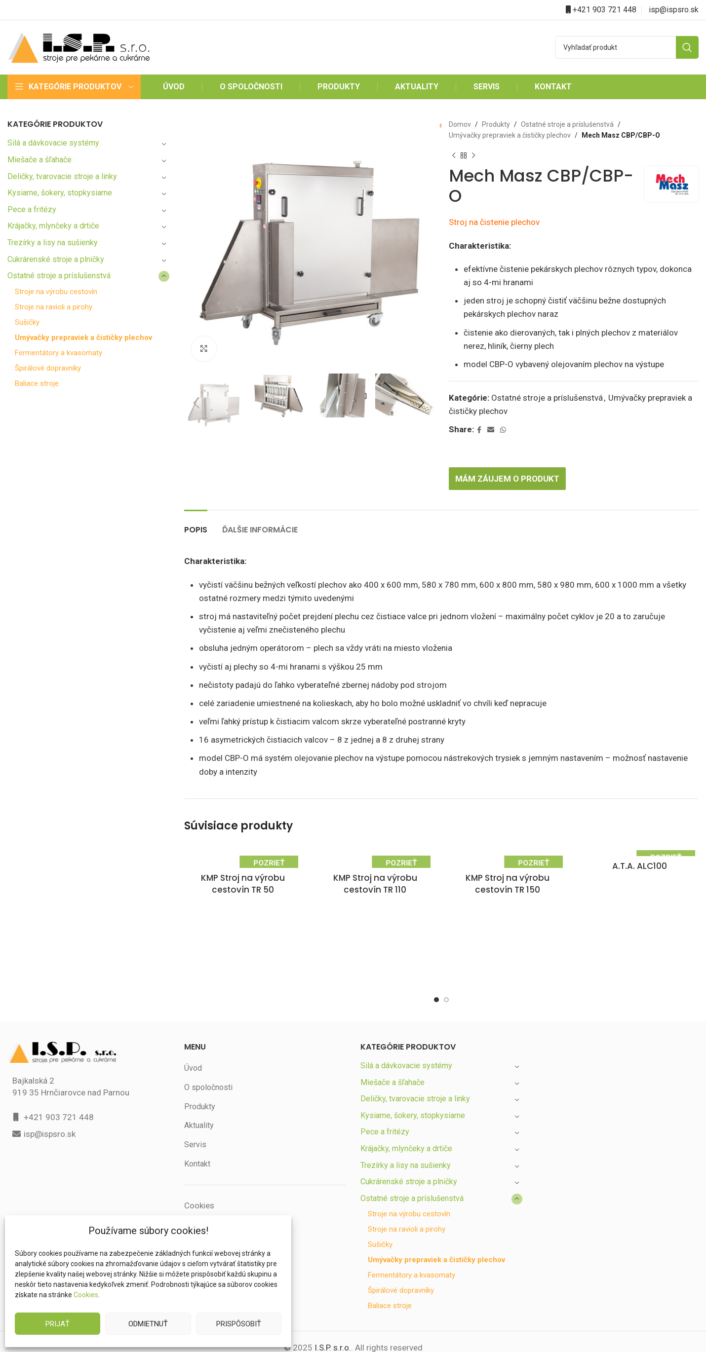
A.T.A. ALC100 (640, 846)
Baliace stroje (37, 391)
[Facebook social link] (480, 409)
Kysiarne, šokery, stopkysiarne (60, 192)
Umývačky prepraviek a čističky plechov (70, 341)
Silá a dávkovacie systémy (53, 143)
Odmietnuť (148, 1323)
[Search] (627, 47)
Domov (460, 124)
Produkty (494, 124)
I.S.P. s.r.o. (332, 1335)
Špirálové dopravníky (49, 376)
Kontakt (197, 1143)
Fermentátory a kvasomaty (59, 360)
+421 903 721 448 (604, 9)
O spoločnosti (208, 1067)
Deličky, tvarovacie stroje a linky (63, 176)
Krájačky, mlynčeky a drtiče (55, 226)
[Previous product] (454, 156)
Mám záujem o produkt (510, 458)
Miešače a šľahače (40, 159)
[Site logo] (79, 46)
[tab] (196, 504)
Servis (195, 1124)
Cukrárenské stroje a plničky (57, 259)
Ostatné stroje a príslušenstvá (59, 275)
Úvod (193, 1048)
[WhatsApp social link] (504, 409)
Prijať (58, 1323)
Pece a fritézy (31, 209)
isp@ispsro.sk (674, 9)
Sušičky (27, 322)
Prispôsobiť (238, 1323)
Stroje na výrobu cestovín (56, 292)
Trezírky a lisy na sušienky (53, 242)
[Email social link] (491, 409)
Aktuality (199, 1105)
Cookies (85, 1295)
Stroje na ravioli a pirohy (54, 307)
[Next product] (473, 156)
